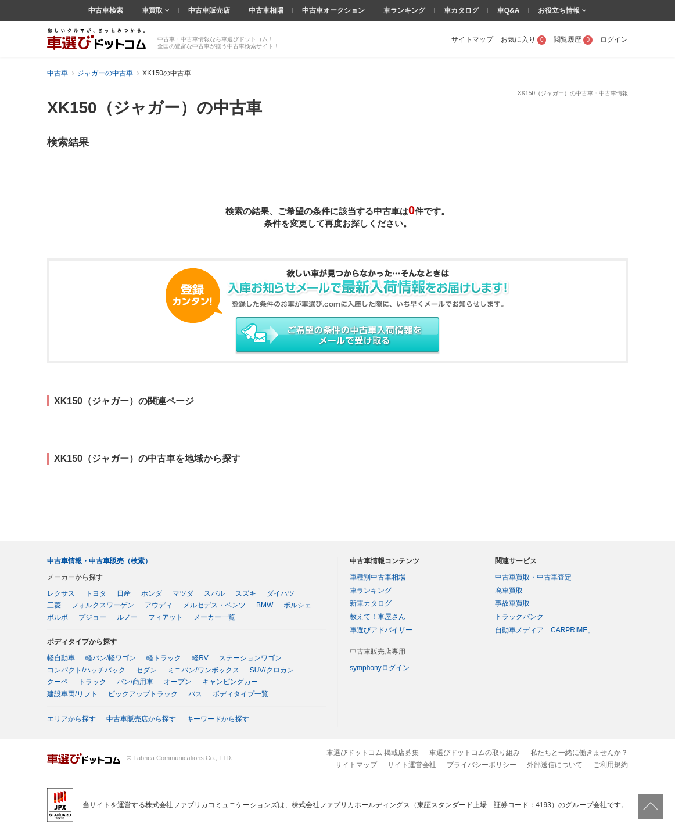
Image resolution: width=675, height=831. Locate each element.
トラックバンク (519, 617)
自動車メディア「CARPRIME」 (544, 630)
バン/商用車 (135, 682)
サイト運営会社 (411, 765)
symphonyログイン (380, 668)
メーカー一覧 (214, 617)
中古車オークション (333, 10)
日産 (124, 593)
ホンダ (151, 593)
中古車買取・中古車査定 (533, 577)
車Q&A (508, 10)
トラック (92, 682)
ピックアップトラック (143, 694)
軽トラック (163, 658)
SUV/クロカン (272, 670)
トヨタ (95, 593)
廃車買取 (509, 591)
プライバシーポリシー (481, 765)
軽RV (200, 658)
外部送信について (555, 765)
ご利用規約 (610, 765)
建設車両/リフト (72, 694)
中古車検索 (105, 10)
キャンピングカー (230, 682)
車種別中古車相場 (377, 577)
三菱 (54, 605)
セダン (146, 670)
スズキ (245, 593)
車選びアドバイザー (381, 630)
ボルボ (57, 617)
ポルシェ (297, 605)
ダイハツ (281, 593)
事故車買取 (512, 603)
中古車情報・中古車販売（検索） (99, 561)
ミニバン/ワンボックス (203, 670)
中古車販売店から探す (141, 719)
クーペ (57, 682)
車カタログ (461, 10)
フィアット (165, 617)
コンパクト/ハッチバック (86, 670)
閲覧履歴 (573, 39)
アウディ (159, 605)
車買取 (153, 10)
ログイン (614, 39)
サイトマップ (472, 39)
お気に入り (524, 39)
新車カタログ (371, 603)
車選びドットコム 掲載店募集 (372, 753)
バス (195, 694)
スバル (214, 593)
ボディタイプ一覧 (240, 694)
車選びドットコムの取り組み (474, 753)
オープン (178, 682)
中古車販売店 (209, 10)
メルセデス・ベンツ (214, 605)
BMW (264, 605)
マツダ (183, 593)
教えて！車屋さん (377, 617)
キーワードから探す (217, 719)
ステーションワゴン (250, 658)
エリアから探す (71, 719)
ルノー (127, 617)
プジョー (92, 617)
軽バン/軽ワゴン (110, 658)
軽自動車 (61, 658)
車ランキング (404, 10)
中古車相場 (266, 10)
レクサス (61, 593)
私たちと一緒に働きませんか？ (579, 753)
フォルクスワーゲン (102, 605)
